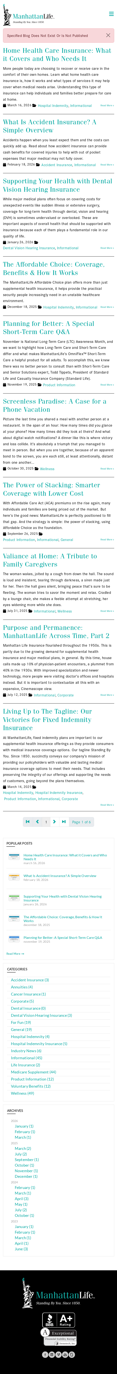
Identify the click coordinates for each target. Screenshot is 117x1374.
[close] (108, 35)
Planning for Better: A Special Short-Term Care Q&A (48, 327)
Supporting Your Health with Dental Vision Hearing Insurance (57, 185)
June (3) (21, 1249)
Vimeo (58, 1354)
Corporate (65, 695)
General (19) (21, 1029)
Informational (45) (26, 1057)
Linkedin (52, 1354)
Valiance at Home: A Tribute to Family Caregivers (50, 560)
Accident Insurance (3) (30, 980)
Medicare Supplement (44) (33, 1072)
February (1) (25, 1131)
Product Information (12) (32, 1079)
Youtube (65, 1354)
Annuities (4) (22, 987)
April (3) (21, 1198)
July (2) (21, 1154)
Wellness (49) (22, 1093)
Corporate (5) (22, 1001)
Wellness (47, 468)
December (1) (26, 1176)
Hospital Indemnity (53, 105)
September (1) (27, 1159)
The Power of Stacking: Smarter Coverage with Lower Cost (51, 489)
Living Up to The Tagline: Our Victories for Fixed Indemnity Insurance (47, 719)
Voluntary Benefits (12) (31, 1086)
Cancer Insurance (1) (28, 994)
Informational (81, 105)
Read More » (107, 105)
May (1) (21, 1204)
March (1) (23, 1137)
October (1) (24, 1165)
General (67, 539)
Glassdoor (72, 1354)
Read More (15, 953)
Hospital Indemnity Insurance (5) (39, 1043)
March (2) (23, 1148)
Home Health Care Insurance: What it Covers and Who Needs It (57, 54)
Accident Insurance (56, 164)
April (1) (21, 1243)
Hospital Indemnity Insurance (59, 792)
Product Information (59, 385)
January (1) (24, 1126)
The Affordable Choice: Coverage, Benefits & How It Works (54, 268)
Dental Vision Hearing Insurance (29, 248)
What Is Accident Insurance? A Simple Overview (50, 126)
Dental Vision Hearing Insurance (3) (41, 1015)
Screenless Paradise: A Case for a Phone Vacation (55, 405)
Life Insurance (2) (25, 1065)
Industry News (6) (26, 1050)
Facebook (45, 1354)
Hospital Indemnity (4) (30, 1036)
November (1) (26, 1170)
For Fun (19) (21, 1022)
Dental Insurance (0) (28, 1008)
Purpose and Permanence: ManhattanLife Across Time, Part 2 (56, 631)
